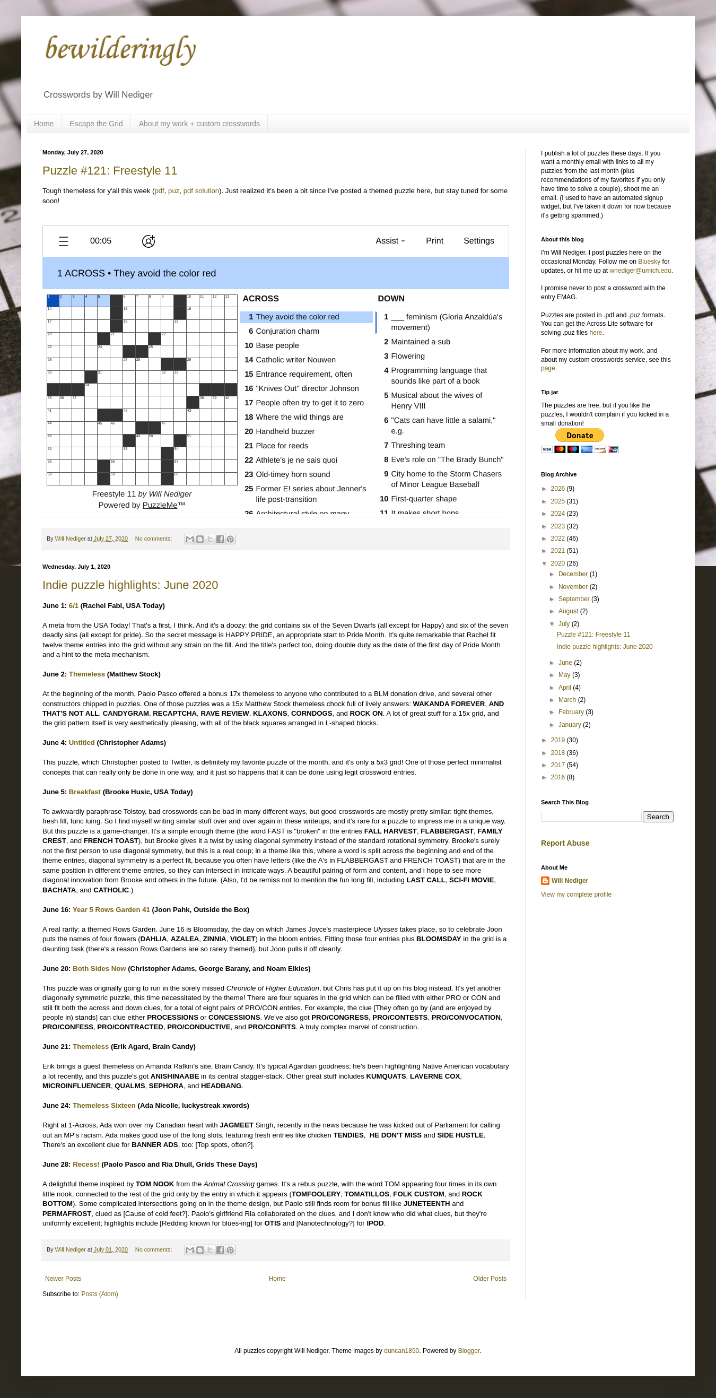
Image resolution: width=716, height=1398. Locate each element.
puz (173, 191)
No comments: (154, 538)
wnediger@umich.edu (640, 270)
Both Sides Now (99, 968)
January (570, 724)
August (569, 611)
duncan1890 (401, 1350)
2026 (559, 488)
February (572, 712)
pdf (159, 191)
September (574, 599)
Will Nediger (570, 880)
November (574, 587)
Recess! (86, 1164)
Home (44, 123)
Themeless (87, 674)
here (595, 332)
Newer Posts (63, 1278)
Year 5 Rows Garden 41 (111, 910)
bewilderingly (118, 50)
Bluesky (649, 261)
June (566, 662)
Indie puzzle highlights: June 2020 (130, 585)
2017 (559, 765)
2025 (559, 501)
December (574, 574)
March (568, 700)
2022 (559, 538)
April (565, 687)
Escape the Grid (96, 123)
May (565, 675)
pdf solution (201, 191)
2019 (559, 740)
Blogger (469, 1350)
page (548, 368)
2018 (559, 753)
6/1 (73, 606)
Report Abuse (565, 843)
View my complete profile (576, 894)
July (565, 624)
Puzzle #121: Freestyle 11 (109, 170)
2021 (559, 550)
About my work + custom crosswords (199, 123)
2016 (559, 777)
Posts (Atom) (99, 1294)
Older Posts (490, 1278)
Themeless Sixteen (104, 1105)
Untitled (82, 742)
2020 (559, 563)
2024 (559, 513)
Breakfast (85, 792)
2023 (559, 526)
